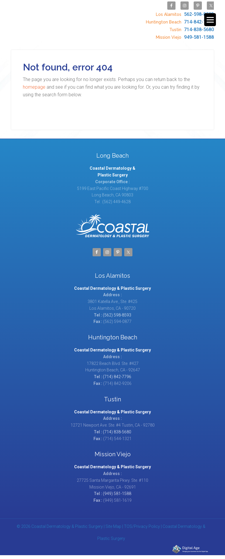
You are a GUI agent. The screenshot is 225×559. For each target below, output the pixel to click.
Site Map (113, 522)
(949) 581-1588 (117, 489)
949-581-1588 (184, 31)
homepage (34, 83)
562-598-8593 (184, 13)
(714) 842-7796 (117, 373)
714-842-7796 (179, 19)
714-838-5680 (191, 25)
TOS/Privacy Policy (142, 522)
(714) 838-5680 (117, 428)
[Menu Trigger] (210, 19)
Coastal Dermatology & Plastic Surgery (57, 18)
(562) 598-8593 (117, 311)
